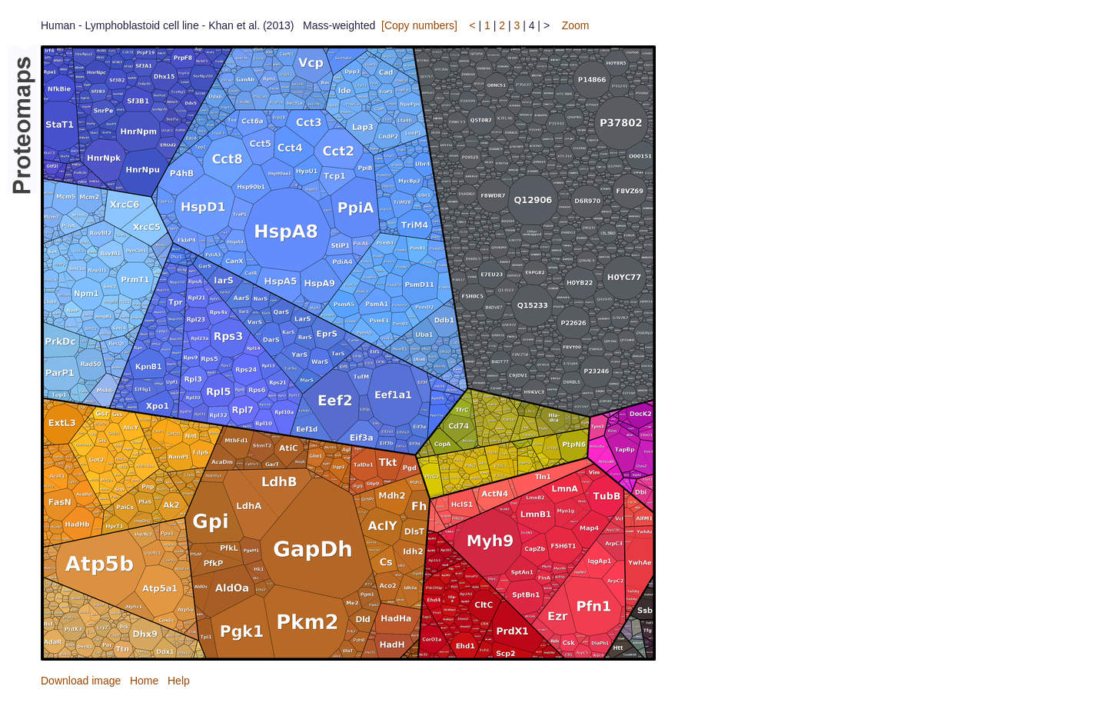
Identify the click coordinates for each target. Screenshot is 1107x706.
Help (179, 680)
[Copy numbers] (419, 25)
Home (144, 680)
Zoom (576, 25)
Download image (81, 680)
